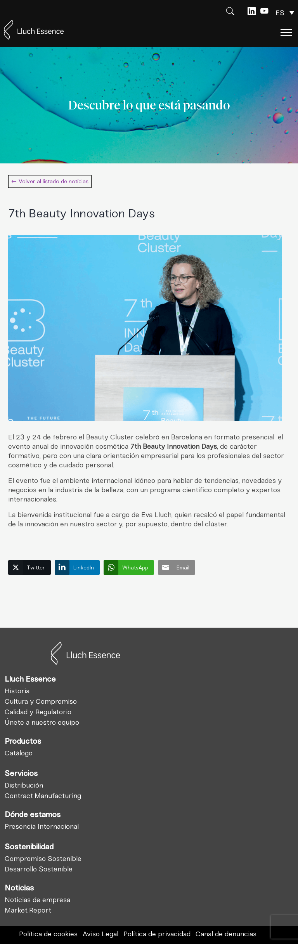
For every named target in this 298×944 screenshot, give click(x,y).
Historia (17, 691)
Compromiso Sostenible (43, 858)
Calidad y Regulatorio (38, 712)
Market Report (28, 910)
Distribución (24, 785)
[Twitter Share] (29, 567)
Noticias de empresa (37, 899)
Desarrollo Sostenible (39, 869)
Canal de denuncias (226, 934)
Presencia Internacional (42, 826)
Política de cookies (48, 934)
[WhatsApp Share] (129, 567)
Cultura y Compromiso (41, 701)
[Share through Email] (176, 567)
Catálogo (19, 753)
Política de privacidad (157, 934)
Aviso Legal (100, 934)
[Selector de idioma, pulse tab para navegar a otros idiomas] (285, 13)
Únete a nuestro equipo (42, 722)
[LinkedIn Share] (77, 567)
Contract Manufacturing (43, 795)
